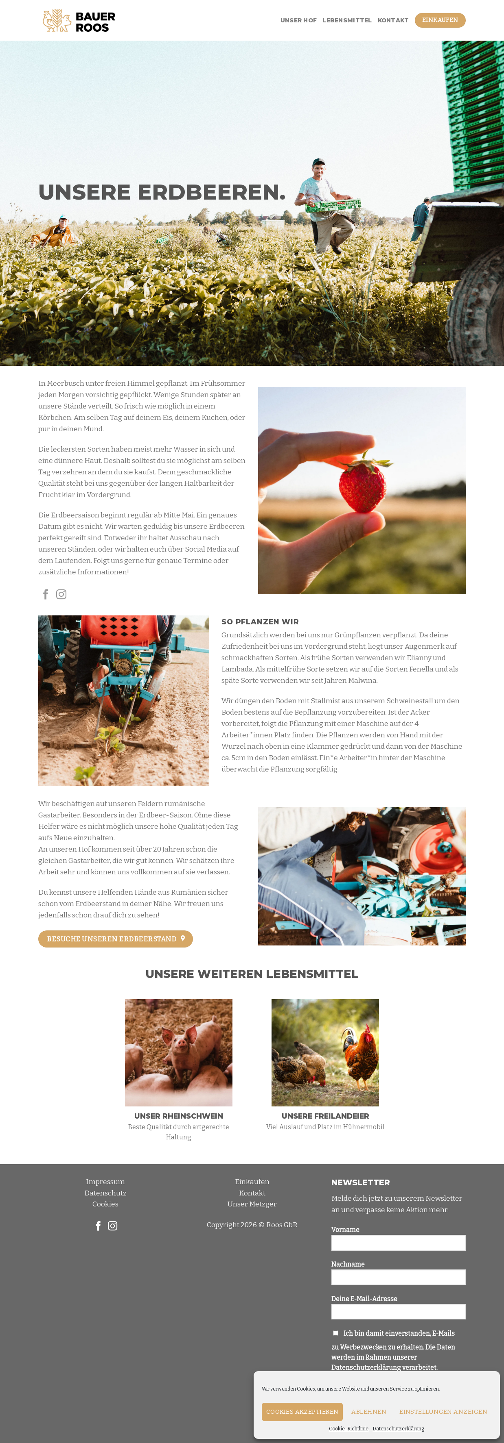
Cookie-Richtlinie (348, 1429)
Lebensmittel (347, 20)
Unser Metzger (252, 1204)
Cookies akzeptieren (302, 1411)
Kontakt (393, 20)
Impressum (105, 1182)
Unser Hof (298, 20)
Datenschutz (105, 1193)
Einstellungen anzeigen (443, 1411)
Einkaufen (252, 1182)
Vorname (398, 1241)
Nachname (398, 1275)
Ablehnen (368, 1411)
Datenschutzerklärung (398, 1429)
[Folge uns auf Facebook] (46, 595)
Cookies (105, 1204)
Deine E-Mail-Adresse (398, 1310)
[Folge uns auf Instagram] (61, 595)
